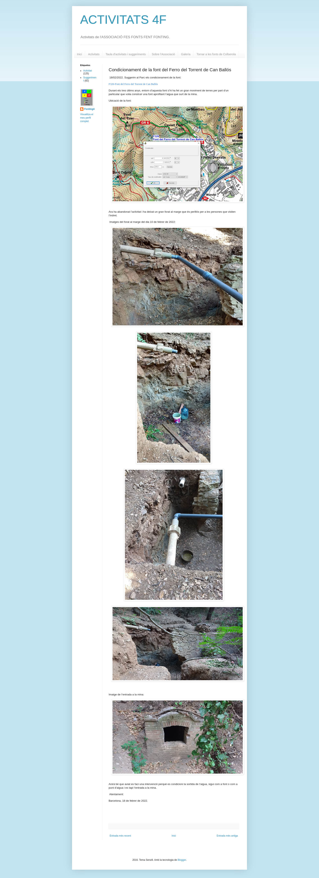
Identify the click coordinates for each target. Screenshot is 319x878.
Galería (185, 54)
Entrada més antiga (227, 835)
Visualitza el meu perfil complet (86, 118)
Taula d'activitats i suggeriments (126, 54)
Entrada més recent (120, 835)
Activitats (93, 54)
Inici (79, 54)
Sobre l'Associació (163, 54)
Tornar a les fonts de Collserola (216, 54)
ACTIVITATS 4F (123, 19)
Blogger (182, 860)
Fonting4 (89, 109)
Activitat (87, 70)
